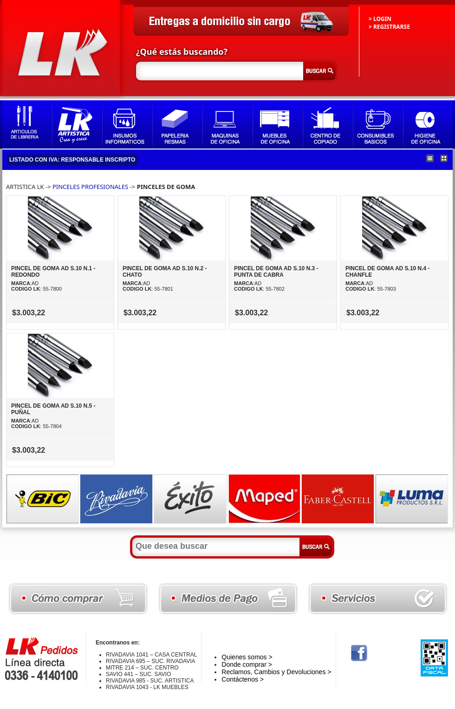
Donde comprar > (246, 664)
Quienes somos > (246, 657)
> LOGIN (380, 19)
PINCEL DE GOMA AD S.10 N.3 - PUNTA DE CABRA (276, 271)
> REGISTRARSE (389, 27)
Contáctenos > (242, 679)
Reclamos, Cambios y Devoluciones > (276, 672)
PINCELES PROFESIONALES (91, 186)
